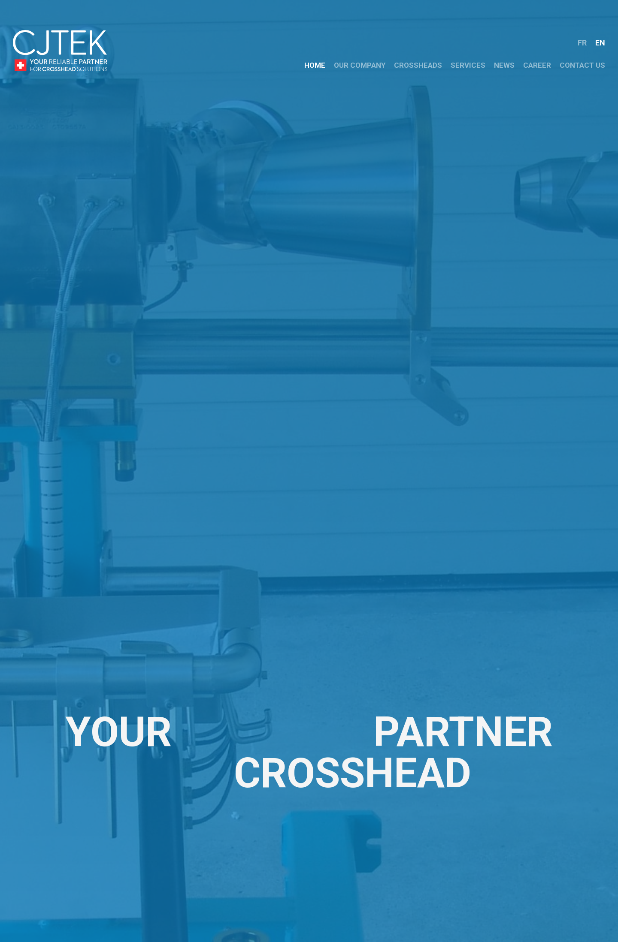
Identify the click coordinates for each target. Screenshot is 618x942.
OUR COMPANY (359, 65)
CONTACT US (582, 65)
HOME (314, 65)
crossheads (418, 65)
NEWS (504, 65)
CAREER (537, 65)
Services (468, 65)
